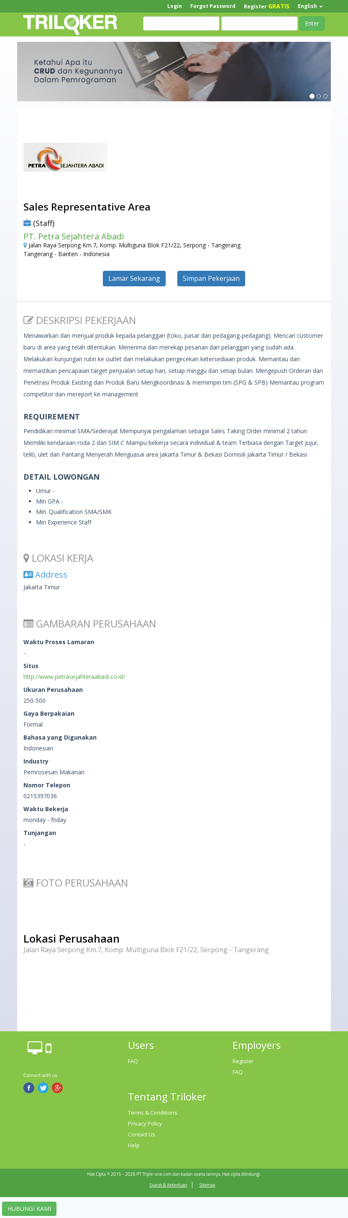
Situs (30, 666)
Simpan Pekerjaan (211, 278)
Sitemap (207, 1185)
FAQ (133, 1061)
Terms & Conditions (152, 1112)
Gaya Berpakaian (48, 713)
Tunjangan (39, 833)
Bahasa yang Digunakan (60, 737)
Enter (312, 23)
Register (266, 6)
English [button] (310, 6)
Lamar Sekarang (134, 278)
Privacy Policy (145, 1123)
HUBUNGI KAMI (29, 1209)
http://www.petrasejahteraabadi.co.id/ (74, 677)
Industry (36, 761)
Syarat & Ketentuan (168, 1185)
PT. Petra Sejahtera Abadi (73, 236)
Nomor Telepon (46, 785)
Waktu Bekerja (45, 809)
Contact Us (141, 1134)
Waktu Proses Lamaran (58, 642)
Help (134, 1145)
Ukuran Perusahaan (53, 690)
